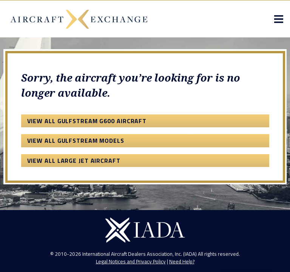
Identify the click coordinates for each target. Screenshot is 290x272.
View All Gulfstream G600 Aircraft (87, 120)
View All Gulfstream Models (75, 140)
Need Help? (181, 261)
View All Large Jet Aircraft (73, 160)
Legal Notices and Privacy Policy (131, 261)
